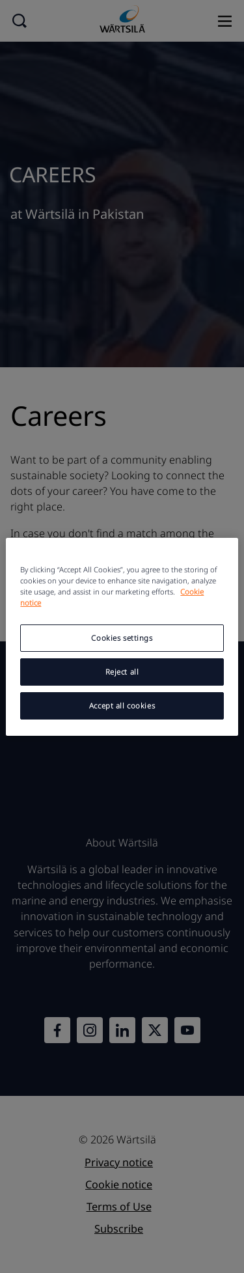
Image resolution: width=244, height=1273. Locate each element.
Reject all (122, 672)
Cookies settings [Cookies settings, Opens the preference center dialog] (121, 638)
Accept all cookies (122, 705)
